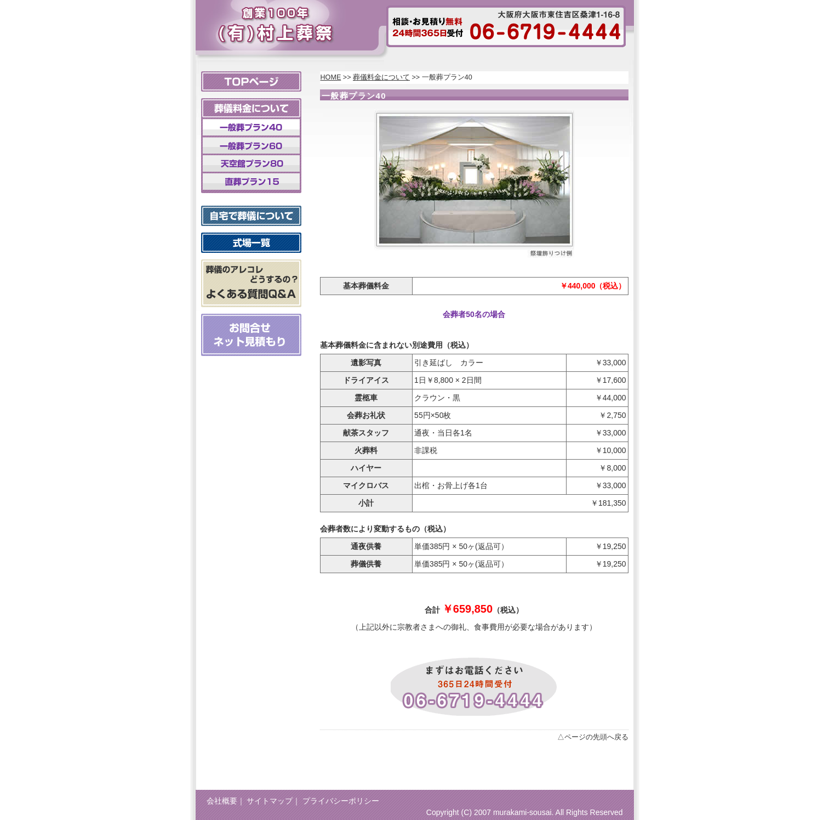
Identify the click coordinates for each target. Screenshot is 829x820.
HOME (331, 77)
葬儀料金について (381, 77)
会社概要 (222, 800)
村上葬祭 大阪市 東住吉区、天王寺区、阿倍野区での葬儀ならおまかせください (273, 21)
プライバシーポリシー (340, 800)
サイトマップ (270, 800)
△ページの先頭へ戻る (592, 737)
